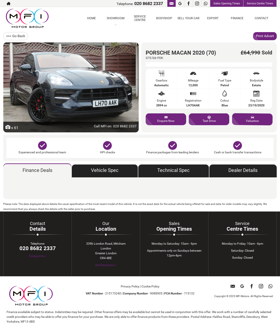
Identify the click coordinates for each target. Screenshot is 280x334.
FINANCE (237, 18)
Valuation (252, 119)
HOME (91, 18)
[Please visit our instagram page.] (197, 3)
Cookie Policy (150, 286)
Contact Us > (37, 256)
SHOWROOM (115, 18)
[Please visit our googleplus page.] (180, 3)
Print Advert (265, 36)
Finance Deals (37, 170)
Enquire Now (166, 119)
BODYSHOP (164, 18)
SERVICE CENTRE (140, 18)
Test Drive (209, 119)
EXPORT (213, 18)
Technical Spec (173, 170)
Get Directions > (105, 265)
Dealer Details (242, 170)
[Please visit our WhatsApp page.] (205, 3)
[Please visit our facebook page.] (188, 3)
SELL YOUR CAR (188, 18)
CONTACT (261, 18)
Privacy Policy (130, 286)
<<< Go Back (15, 36)
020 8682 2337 (148, 3)
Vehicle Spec (105, 170)
